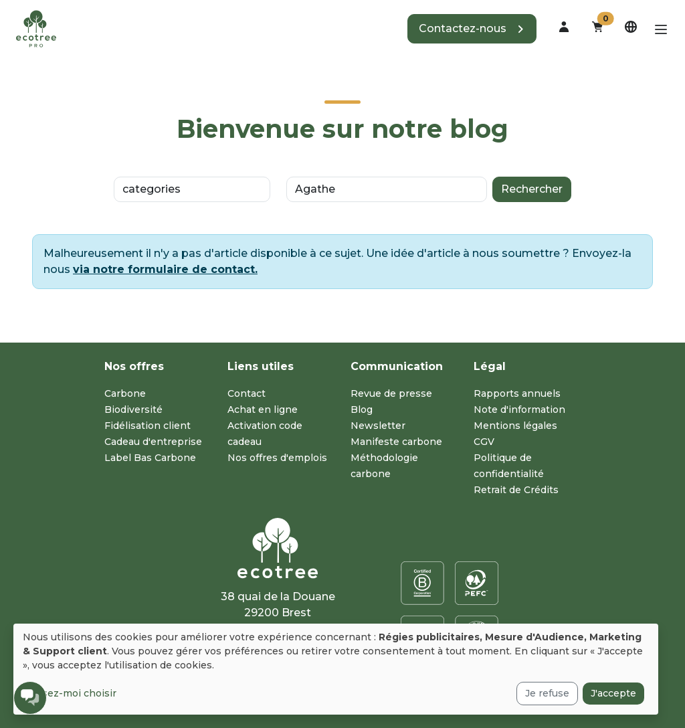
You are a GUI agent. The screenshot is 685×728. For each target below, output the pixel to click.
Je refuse (547, 693)
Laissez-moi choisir (69, 693)
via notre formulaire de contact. (165, 269)
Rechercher (532, 189)
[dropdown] (564, 26)
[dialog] (335, 669)
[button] (471, 28)
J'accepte (613, 693)
